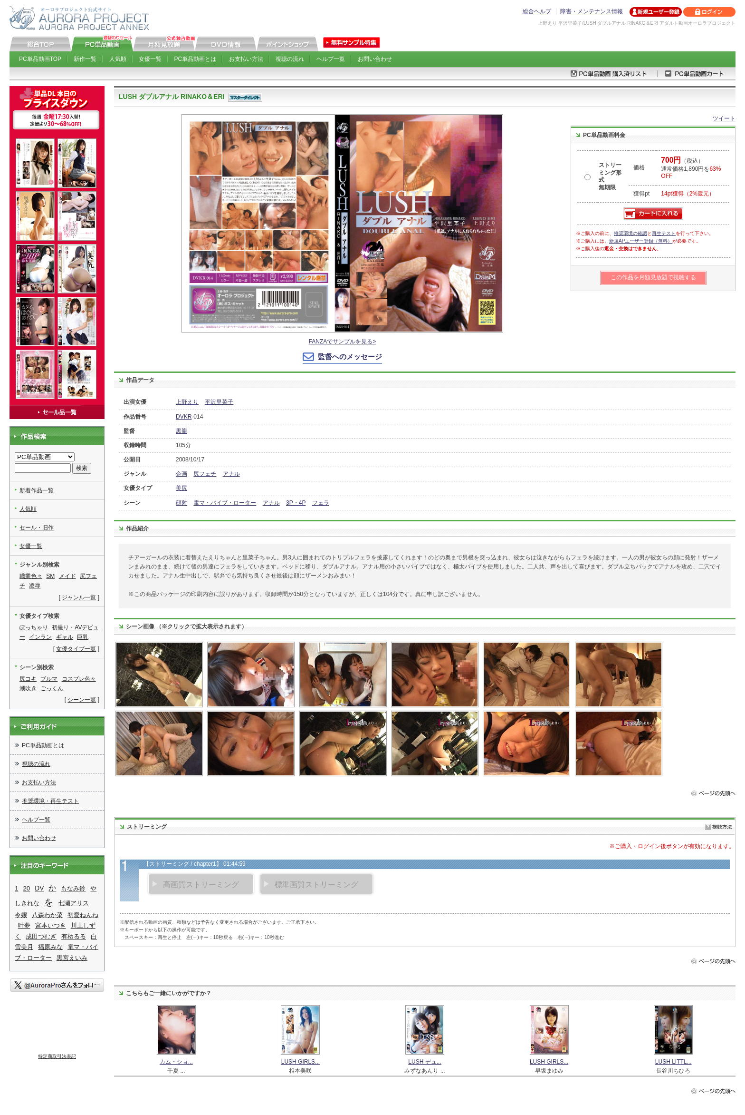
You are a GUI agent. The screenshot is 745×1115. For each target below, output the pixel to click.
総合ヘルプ (537, 11)
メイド (67, 576)
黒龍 (181, 431)
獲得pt (641, 193)
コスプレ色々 (79, 678)
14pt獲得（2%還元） (688, 193)
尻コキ (28, 678)
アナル (231, 473)
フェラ (320, 502)
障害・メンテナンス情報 (591, 11)
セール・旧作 (36, 527)
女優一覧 (150, 59)
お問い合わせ (375, 59)
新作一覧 (85, 59)
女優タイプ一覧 (76, 649)
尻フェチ (204, 473)
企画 (181, 473)
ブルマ (48, 678)
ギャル (64, 637)
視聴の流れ (290, 59)
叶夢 (24, 925)
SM (50, 576)
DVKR (183, 416)
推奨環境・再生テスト (50, 801)
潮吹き (28, 688)
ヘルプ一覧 (330, 59)
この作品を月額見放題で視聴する (653, 277)
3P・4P (296, 502)
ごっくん (51, 688)
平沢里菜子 (219, 402)
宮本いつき (50, 925)
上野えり (187, 402)
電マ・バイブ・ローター (224, 502)
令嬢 (21, 915)
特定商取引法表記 (57, 1056)
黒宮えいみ (72, 957)
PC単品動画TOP (40, 59)
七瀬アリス (73, 903)
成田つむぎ (41, 936)
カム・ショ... (176, 1061)
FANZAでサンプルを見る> (342, 341)
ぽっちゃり (33, 627)
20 (26, 888)
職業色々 (30, 576)
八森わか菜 (47, 915)
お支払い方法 (246, 59)
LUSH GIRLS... (300, 1061)
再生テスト (664, 233)
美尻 (181, 488)
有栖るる (73, 936)
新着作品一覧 (36, 490)
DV (39, 888)
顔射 (181, 502)
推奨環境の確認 (630, 233)
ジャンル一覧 (79, 597)
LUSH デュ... (424, 1061)
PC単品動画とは (195, 59)
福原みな (50, 946)
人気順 (117, 59)
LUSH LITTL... (673, 1061)
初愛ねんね (82, 915)
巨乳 (82, 637)
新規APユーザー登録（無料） (640, 241)
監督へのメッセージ (350, 356)
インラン (40, 637)
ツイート (724, 118)
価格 (639, 167)
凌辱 (34, 585)
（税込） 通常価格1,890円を (691, 168)
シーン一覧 (81, 699)
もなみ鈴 (73, 888)
